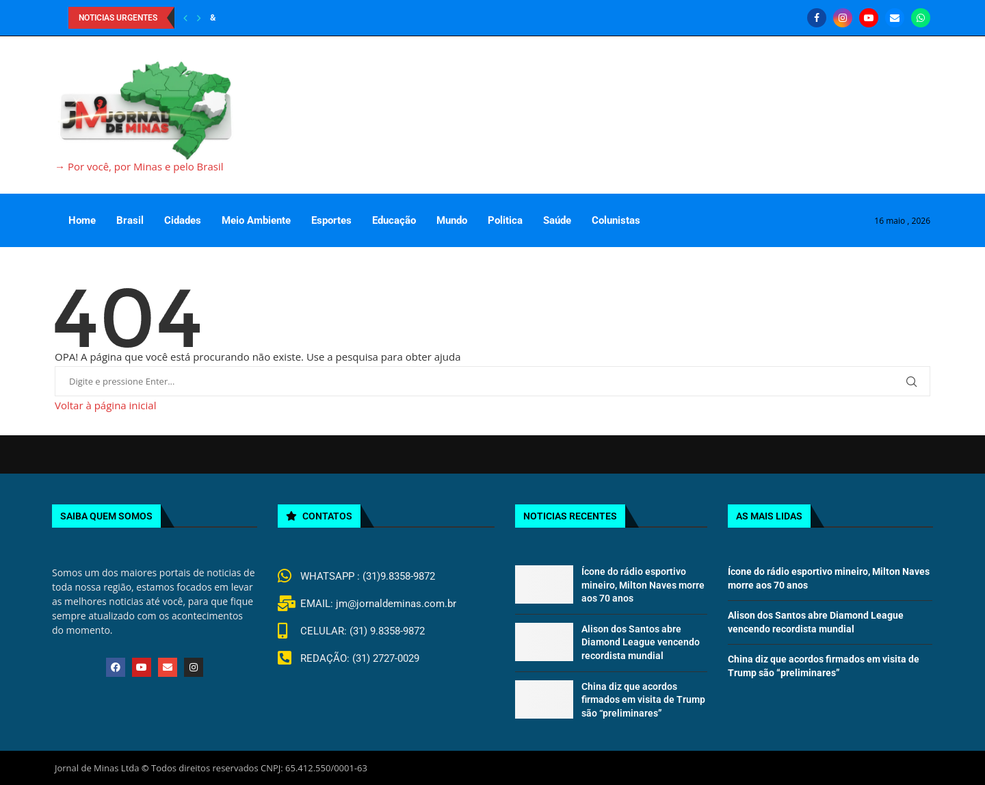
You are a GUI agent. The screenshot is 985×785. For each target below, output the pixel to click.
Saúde (557, 220)
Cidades (182, 220)
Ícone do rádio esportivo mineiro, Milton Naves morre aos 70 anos (643, 585)
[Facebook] (816, 17)
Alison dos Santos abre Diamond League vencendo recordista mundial (640, 642)
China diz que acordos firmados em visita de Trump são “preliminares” (643, 700)
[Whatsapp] (920, 17)
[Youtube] (868, 17)
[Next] (199, 18)
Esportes (331, 220)
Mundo (451, 220)
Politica (505, 220)
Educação (394, 220)
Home (82, 220)
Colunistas (616, 220)
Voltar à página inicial (105, 405)
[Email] (894, 17)
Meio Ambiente (256, 220)
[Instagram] (842, 17)
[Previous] (185, 18)
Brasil (130, 220)
